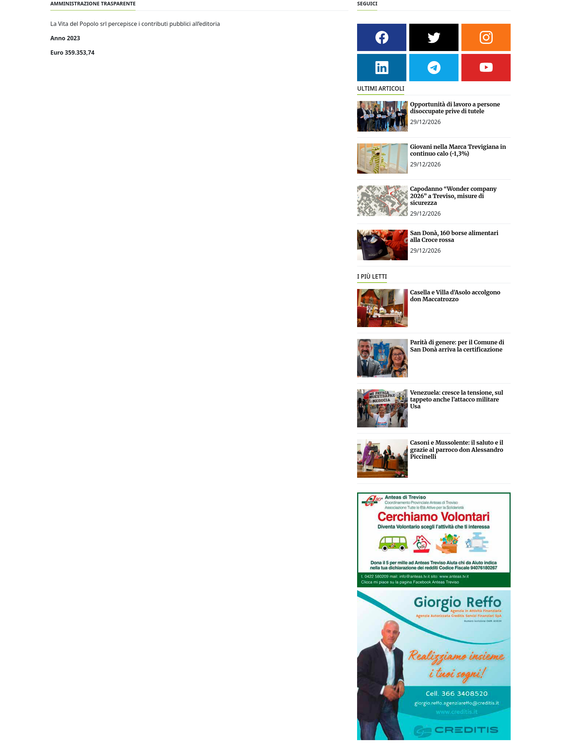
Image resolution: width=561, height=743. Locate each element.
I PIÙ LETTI (372, 276)
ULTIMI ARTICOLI (380, 88)
